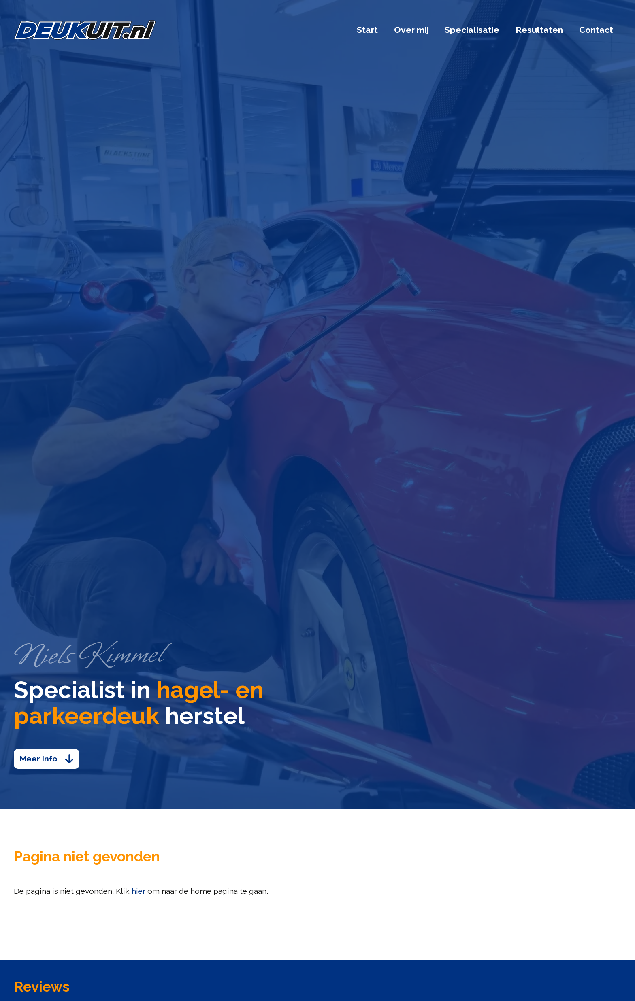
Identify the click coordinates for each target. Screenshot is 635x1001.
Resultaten (539, 30)
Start (367, 30)
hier (138, 891)
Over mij (411, 30)
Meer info (38, 758)
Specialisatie (472, 30)
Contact (596, 30)
